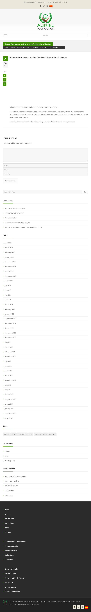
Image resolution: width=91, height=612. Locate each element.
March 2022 (9, 347)
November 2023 (10, 323)
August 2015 (9, 418)
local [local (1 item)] (30, 434)
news (13, 48)
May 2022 (8, 342)
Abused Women (10, 587)
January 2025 (9, 314)
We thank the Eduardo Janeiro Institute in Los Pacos (23, 227)
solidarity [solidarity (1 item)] (38, 434)
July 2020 (8, 361)
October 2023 (9, 328)
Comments (9, 495)
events (7, 451)
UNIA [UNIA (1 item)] (45, 434)
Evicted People (10, 574)
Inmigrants (9, 583)
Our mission (9, 519)
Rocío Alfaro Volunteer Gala (15, 208)
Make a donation (11, 486)
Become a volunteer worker (16, 476)
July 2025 (8, 285)
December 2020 (10, 357)
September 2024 (10, 319)
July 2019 (8, 385)
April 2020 (8, 371)
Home (7, 48)
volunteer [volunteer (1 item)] (52, 434)
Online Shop (9, 490)
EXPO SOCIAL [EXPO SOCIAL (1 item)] (22, 434)
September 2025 (10, 276)
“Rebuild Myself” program (14, 213)
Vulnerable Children (12, 592)
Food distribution (11, 218)
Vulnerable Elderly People (14, 578)
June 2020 (8, 366)
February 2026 (10, 252)
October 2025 (9, 271)
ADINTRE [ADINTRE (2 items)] (7, 434)
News (7, 528)
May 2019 (8, 390)
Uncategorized (10, 461)
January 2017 (9, 409)
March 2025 (9, 304)
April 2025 (8, 300)
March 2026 (9, 248)
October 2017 (9, 394)
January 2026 (9, 257)
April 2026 (8, 243)
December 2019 (10, 380)
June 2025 (8, 290)
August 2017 (9, 404)
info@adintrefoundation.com (36, 2)
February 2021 (10, 352)
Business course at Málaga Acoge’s (17, 223)
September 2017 (10, 399)
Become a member (12, 481)
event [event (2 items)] (14, 434)
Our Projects (9, 523)
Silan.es (36, 604)
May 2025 (8, 295)
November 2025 (10, 266)
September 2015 (10, 413)
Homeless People (11, 569)
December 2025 (10, 262)
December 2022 (10, 333)
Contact (8, 532)
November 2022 (10, 338)
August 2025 (9, 281)
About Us (8, 514)
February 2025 (10, 309)
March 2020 (9, 375)
